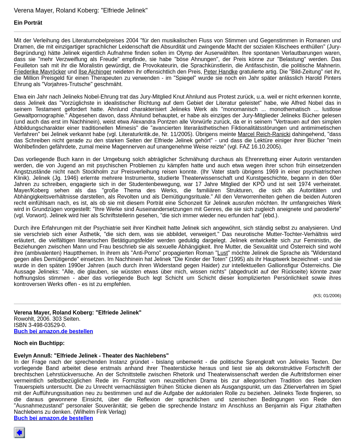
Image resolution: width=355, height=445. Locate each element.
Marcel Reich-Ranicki (264, 134)
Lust (222, 253)
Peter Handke (221, 72)
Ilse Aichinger (94, 72)
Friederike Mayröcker (40, 72)
